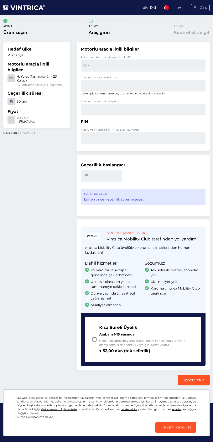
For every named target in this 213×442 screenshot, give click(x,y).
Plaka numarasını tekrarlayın (98, 101)
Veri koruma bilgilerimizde (59, 409)
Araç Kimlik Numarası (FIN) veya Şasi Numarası (110, 129)
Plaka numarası (100, 77)
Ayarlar (176, 409)
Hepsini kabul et (175, 427)
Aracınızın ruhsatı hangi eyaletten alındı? (106, 57)
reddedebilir (129, 409)
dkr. (150, 8)
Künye (21, 416)
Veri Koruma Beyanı (41, 416)
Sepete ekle (194, 380)
